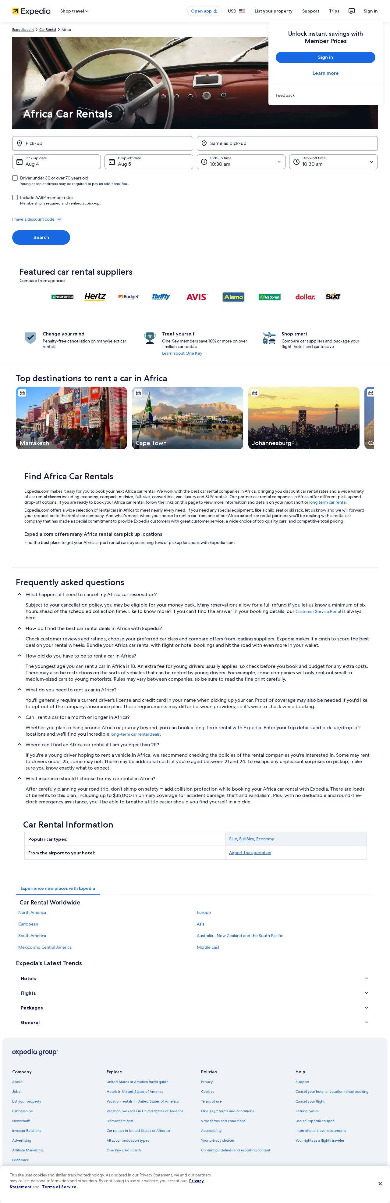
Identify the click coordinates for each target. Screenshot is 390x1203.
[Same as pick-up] (287, 143)
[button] (195, 219)
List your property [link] (26, 1101)
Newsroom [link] (21, 1120)
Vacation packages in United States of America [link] (145, 1111)
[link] (325, 95)
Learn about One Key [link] (182, 353)
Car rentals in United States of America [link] (138, 1130)
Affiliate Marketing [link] (27, 1150)
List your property (273, 11)
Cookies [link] (207, 1091)
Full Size (246, 839)
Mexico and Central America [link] (45, 947)
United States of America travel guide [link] (137, 1081)
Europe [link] (204, 912)
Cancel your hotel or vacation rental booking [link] (332, 1091)
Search (41, 237)
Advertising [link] (21, 1140)
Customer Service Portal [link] (318, 611)
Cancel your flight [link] (310, 1101)
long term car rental (327, 502)
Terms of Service (59, 1186)
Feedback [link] (20, 1160)
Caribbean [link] (28, 924)
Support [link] (302, 1081)
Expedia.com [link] (23, 29)
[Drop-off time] (333, 161)
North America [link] (32, 912)
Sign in (371, 11)
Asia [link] (200, 924)
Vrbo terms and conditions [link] (223, 1120)
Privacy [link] (207, 1081)
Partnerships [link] (22, 1111)
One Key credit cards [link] (124, 1150)
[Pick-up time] (241, 161)
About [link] (17, 1081)
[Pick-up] (102, 143)
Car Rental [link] (47, 29)
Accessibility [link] (211, 1130)
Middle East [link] (208, 947)
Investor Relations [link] (26, 1130)
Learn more (326, 73)
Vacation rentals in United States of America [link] (143, 1101)
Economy (265, 839)
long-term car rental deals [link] (135, 734)
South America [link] (32, 935)
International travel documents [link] (321, 1130)
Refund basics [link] (307, 1111)
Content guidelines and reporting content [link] (235, 1150)
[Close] (380, 1183)
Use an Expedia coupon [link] (315, 1120)
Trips (334, 11)
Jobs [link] (16, 1091)
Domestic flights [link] (120, 1120)
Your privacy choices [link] (218, 1140)
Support (310, 11)
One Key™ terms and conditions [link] (227, 1111)
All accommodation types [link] (128, 1140)
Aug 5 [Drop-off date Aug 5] (124, 164)
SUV (233, 839)
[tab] (58, 888)
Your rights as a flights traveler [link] (320, 1140)
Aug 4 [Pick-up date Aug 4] (32, 164)
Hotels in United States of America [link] (135, 1091)
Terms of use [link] (211, 1101)
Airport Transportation (250, 852)
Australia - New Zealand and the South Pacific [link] (240, 935)
